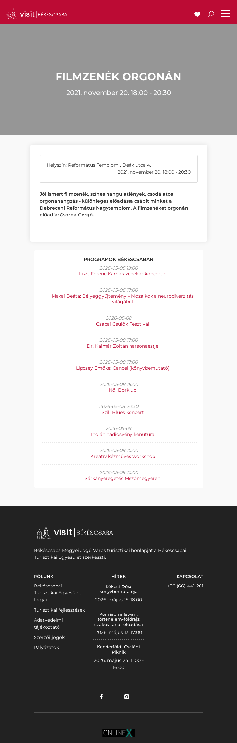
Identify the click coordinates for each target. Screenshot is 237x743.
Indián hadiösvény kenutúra (122, 434)
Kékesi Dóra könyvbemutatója (118, 589)
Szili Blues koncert (123, 412)
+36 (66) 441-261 (185, 586)
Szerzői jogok (49, 637)
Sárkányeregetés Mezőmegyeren (122, 478)
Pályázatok (46, 647)
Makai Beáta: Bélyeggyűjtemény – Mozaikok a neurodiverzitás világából (123, 299)
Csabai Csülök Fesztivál (122, 324)
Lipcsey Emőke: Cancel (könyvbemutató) (123, 368)
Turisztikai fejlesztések (59, 610)
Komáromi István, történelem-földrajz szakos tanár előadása (118, 619)
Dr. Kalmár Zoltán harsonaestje (122, 346)
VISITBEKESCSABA (37, 14)
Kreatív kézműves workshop (122, 456)
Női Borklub (122, 390)
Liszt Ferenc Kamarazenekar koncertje (122, 274)
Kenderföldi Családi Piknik (118, 649)
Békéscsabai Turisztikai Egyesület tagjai (57, 593)
